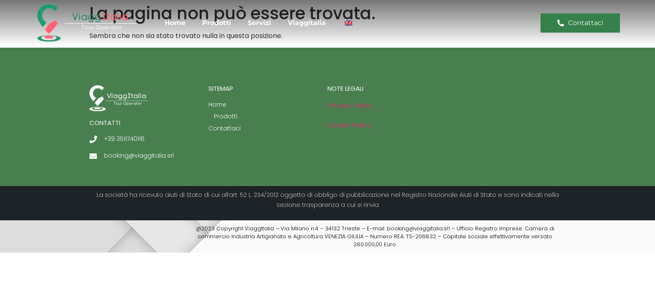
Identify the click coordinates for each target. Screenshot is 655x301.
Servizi (259, 23)
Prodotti (216, 23)
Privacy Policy (350, 105)
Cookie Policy (349, 125)
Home (175, 23)
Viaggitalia (307, 23)
